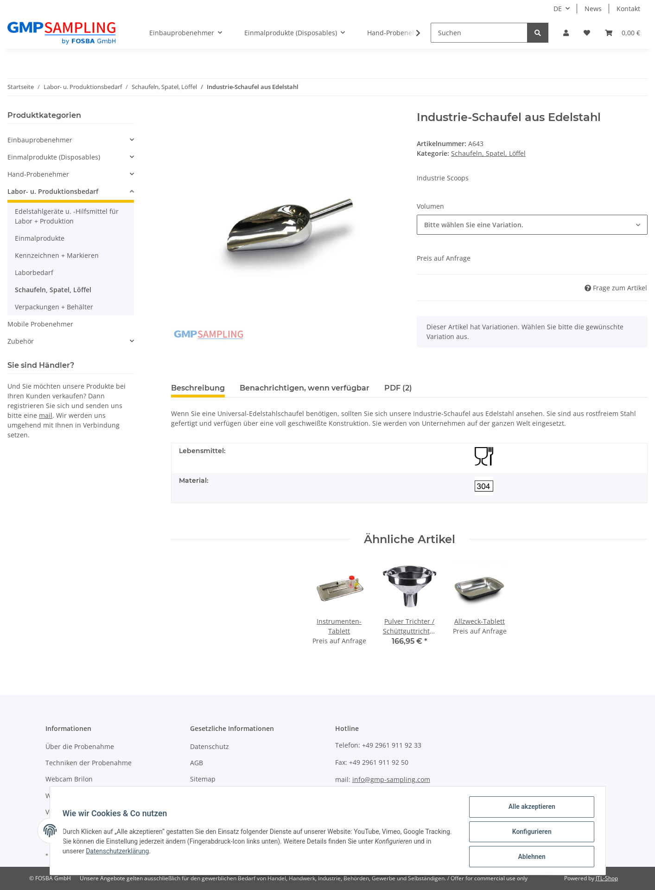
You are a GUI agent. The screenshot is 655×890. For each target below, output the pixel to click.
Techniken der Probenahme (88, 762)
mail (45, 415)
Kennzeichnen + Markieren (57, 255)
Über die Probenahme (79, 746)
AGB (196, 762)
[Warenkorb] (623, 33)
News (593, 8)
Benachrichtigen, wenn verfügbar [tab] (304, 388)
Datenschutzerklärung (138, 852)
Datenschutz (209, 746)
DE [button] (557, 8)
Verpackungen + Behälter (54, 306)
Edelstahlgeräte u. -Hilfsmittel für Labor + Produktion (67, 216)
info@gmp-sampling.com (391, 779)
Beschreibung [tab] (198, 388)
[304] (484, 486)
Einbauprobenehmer (39, 139)
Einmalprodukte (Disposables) (53, 157)
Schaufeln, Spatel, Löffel (488, 153)
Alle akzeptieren (529, 809)
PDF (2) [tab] (398, 388)
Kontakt (628, 8)
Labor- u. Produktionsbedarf (52, 191)
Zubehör (20, 341)
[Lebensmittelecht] (484, 456)
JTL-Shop (607, 878)
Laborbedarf (34, 272)
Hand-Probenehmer (38, 174)
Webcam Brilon (69, 779)
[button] (566, 33)
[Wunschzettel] (587, 33)
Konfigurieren (529, 833)
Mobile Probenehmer (40, 324)
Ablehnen (529, 857)
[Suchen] (479, 33)
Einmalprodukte (39, 238)
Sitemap (203, 779)
